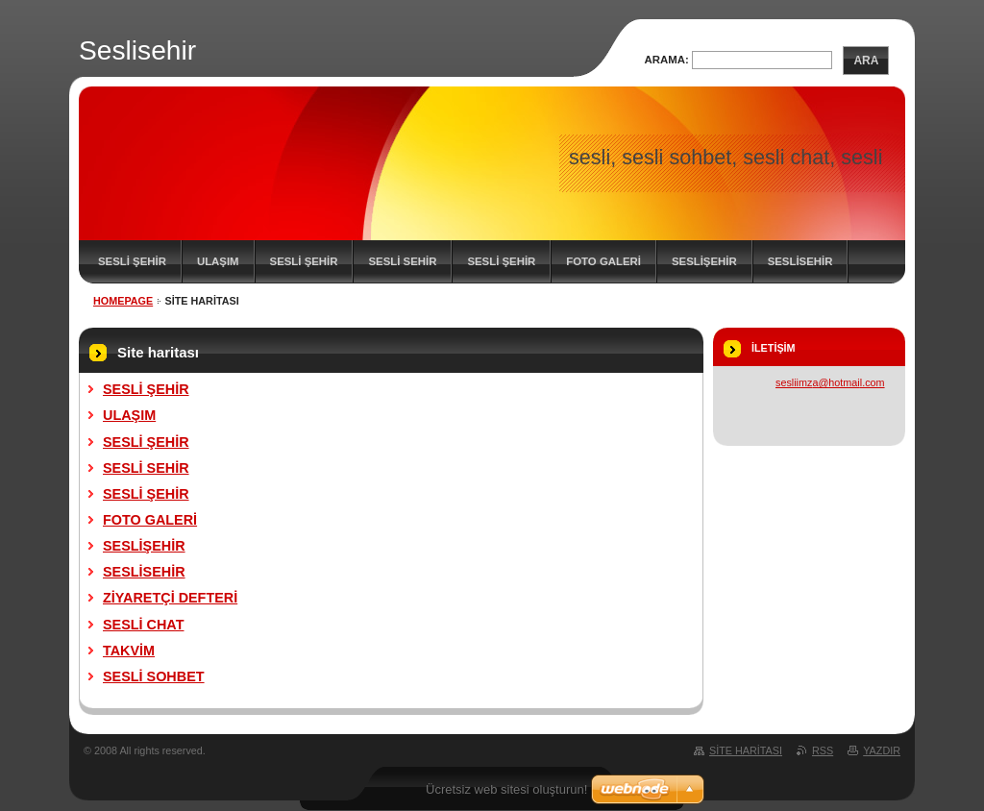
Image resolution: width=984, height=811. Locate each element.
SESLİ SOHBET (154, 676)
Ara (865, 60)
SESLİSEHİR (800, 261)
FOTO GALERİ (603, 261)
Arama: (667, 59)
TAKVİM (129, 650)
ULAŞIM (218, 261)
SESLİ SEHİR (402, 261)
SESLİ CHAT (143, 624)
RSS (822, 750)
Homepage (123, 301)
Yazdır (881, 750)
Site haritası (745, 750)
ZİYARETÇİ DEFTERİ (170, 597)
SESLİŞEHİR (704, 261)
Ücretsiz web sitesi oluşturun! (506, 789)
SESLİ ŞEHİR (132, 261)
